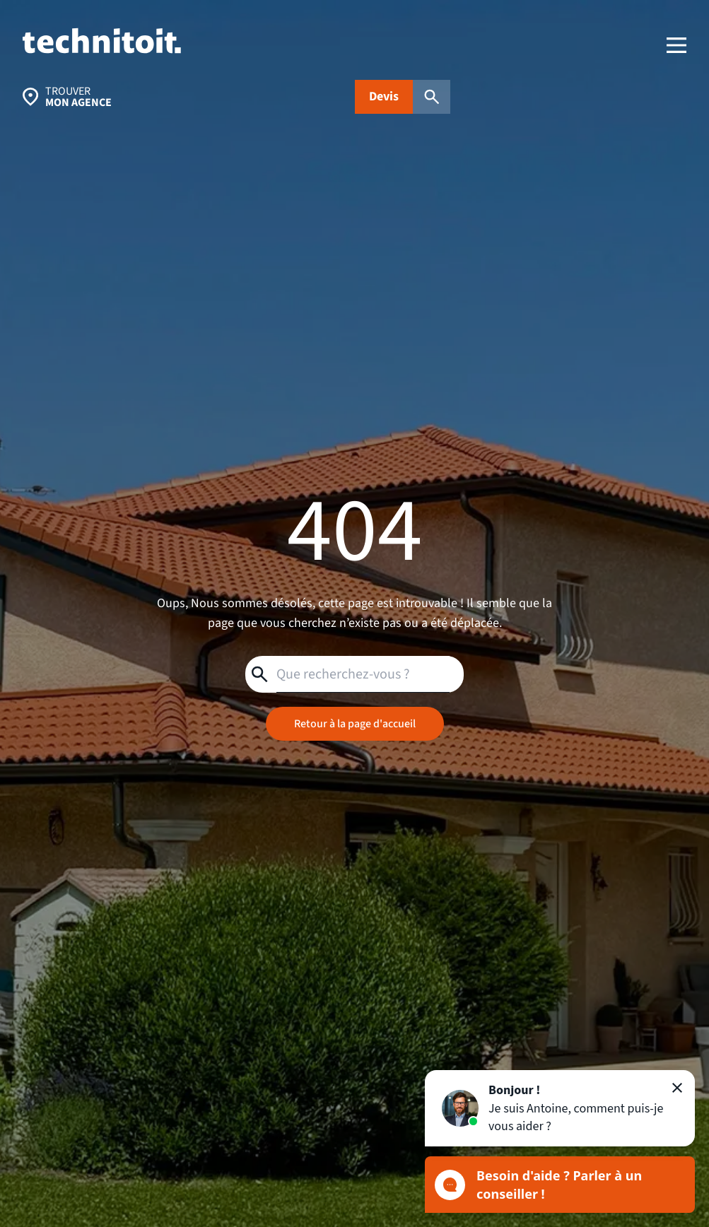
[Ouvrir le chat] (560, 1184)
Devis (384, 96)
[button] (560, 1108)
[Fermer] (677, 1087)
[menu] (676, 45)
